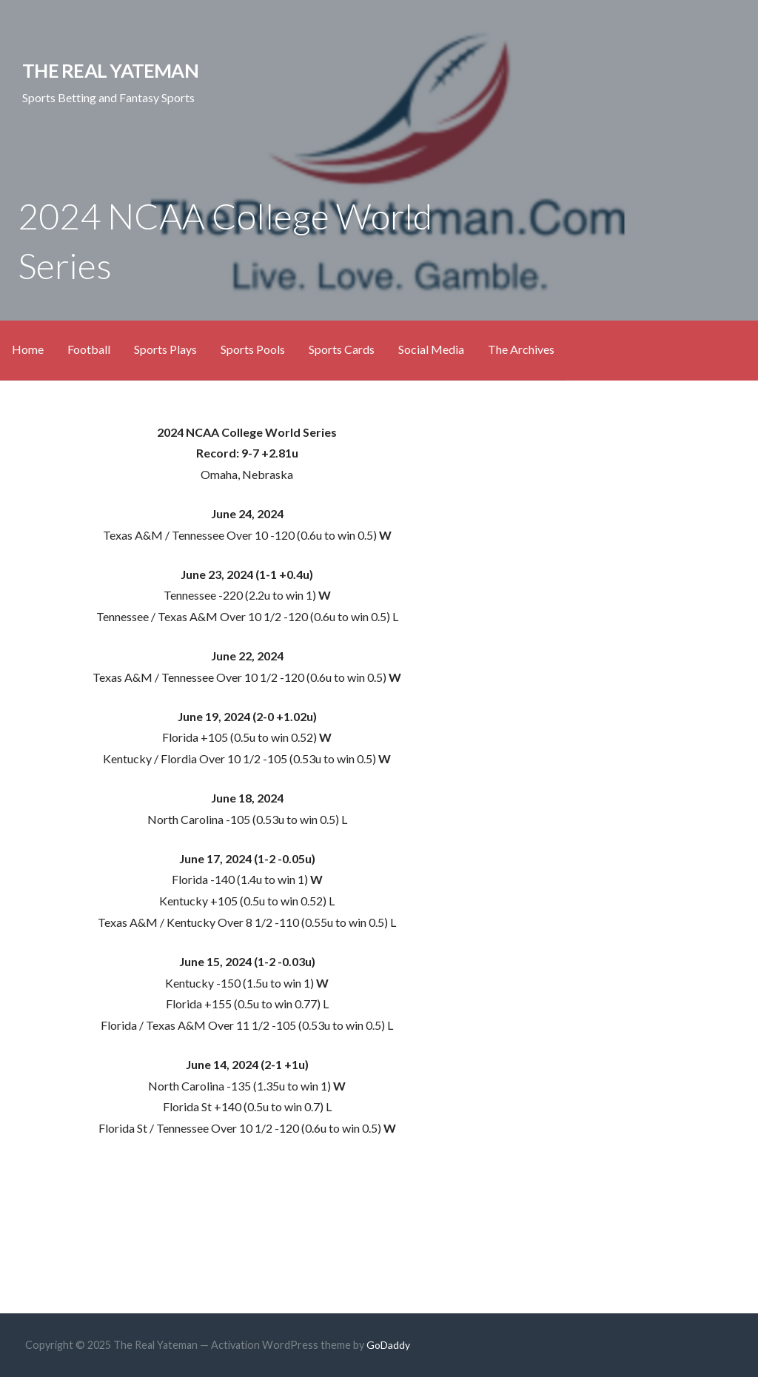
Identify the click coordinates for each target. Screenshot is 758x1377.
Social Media (431, 349)
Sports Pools (253, 349)
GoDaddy (388, 1345)
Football (88, 349)
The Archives (521, 349)
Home (28, 349)
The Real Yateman (110, 70)
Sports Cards (342, 349)
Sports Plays (165, 349)
